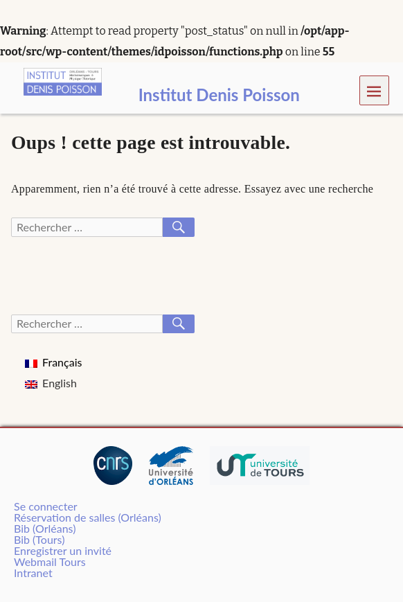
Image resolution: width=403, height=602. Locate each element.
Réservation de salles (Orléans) (87, 517)
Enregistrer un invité (62, 550)
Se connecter (46, 506)
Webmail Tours (50, 561)
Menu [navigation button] (374, 90)
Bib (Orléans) (44, 528)
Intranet (33, 572)
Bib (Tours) (39, 539)
